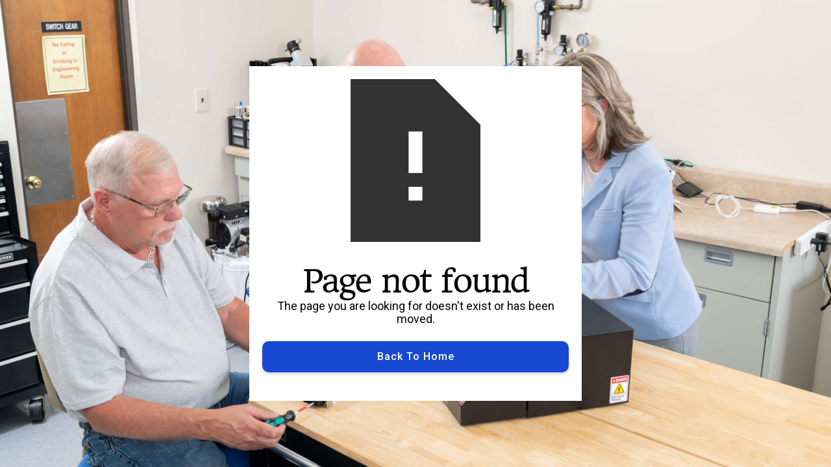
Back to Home (415, 356)
